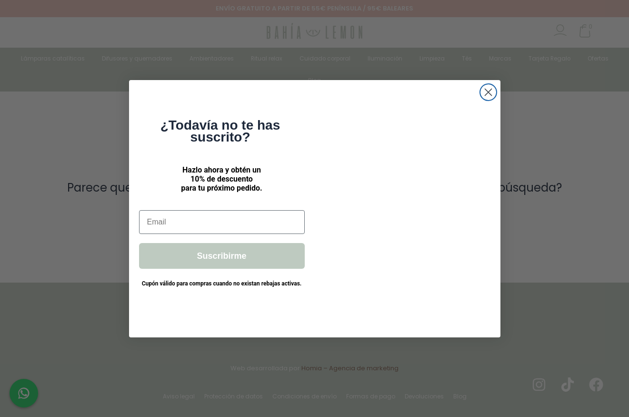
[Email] (222, 222)
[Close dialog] (488, 92)
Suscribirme (221, 256)
